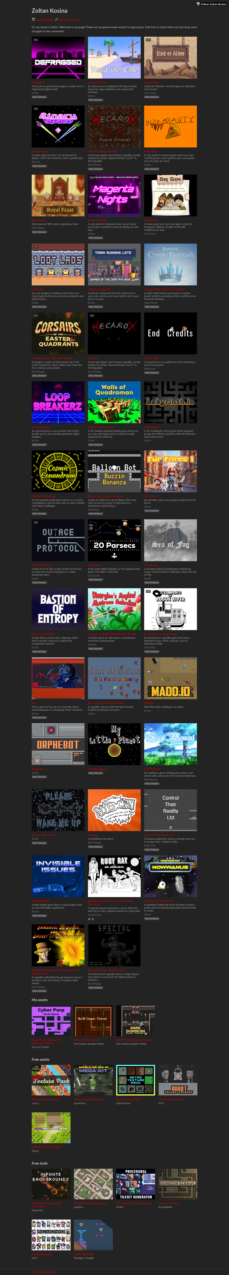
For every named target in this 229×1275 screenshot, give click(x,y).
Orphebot (38, 768)
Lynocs (35, 1103)
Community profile (47, 1272)
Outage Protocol (42, 565)
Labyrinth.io (151, 427)
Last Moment (152, 768)
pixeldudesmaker (42, 1254)
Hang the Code (97, 82)
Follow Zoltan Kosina (211, 4)
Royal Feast (39, 220)
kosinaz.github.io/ (69, 19)
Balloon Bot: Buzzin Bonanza (105, 496)
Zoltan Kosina (44, 19)
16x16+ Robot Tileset (171, 1099)
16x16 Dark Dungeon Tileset (134, 1039)
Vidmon (92, 834)
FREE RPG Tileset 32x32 (47, 1147)
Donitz (119, 1207)
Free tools (40, 1163)
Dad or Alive (151, 82)
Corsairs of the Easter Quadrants (52, 358)
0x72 (161, 1103)
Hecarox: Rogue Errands (102, 151)
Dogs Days (150, 220)
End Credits (151, 358)
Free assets (40, 1059)
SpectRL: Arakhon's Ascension (106, 970)
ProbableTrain (165, 1207)
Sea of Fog (150, 565)
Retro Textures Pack (128, 1099)
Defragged (38, 82)
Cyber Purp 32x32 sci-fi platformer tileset (46, 1041)
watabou (78, 1207)
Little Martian (123, 1103)
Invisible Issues (41, 900)
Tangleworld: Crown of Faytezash (164, 289)
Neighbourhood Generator (90, 1203)
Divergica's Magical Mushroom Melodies (112, 633)
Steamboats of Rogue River (160, 633)
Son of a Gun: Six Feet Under (105, 703)
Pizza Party (151, 151)
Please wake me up (44, 834)
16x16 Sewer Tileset (86, 1039)
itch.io (34, 1272)
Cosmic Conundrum (44, 496)
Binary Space (40, 151)
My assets (40, 1000)
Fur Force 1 (151, 496)
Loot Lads (37, 289)
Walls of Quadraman (100, 427)
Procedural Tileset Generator (134, 1203)
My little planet (97, 768)
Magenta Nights (97, 220)
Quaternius (80, 1103)
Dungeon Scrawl (168, 1203)
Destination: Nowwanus (159, 900)
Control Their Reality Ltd (159, 834)
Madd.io (149, 703)
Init (34, 703)
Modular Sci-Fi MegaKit (88, 1099)
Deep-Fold (37, 1210)
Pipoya (35, 1150)
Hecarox (93, 358)
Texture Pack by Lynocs (46, 1099)
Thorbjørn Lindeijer (84, 1258)
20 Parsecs (94, 565)
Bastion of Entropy (43, 633)
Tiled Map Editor (84, 1254)
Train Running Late (99, 289)
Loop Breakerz (41, 427)
